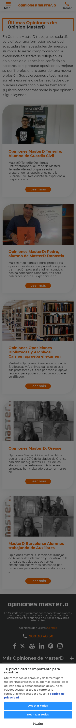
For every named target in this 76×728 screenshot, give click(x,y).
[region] (38, 695)
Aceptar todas (38, 705)
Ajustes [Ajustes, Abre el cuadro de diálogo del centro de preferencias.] (38, 723)
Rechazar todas (38, 714)
